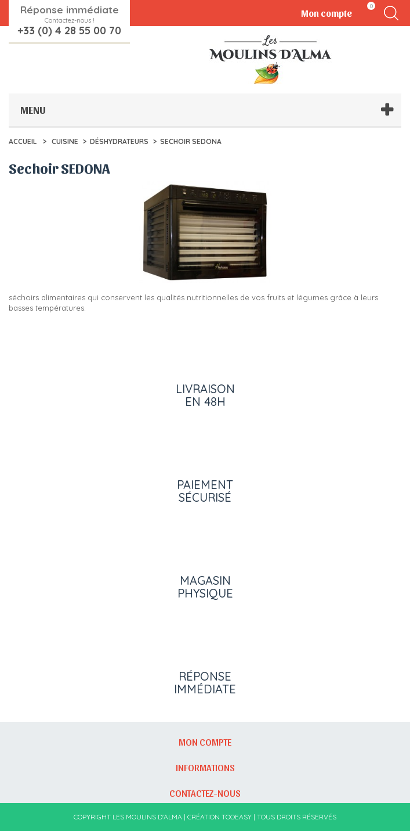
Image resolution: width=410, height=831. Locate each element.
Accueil (23, 141)
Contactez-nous (205, 792)
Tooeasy (237, 816)
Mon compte (205, 741)
